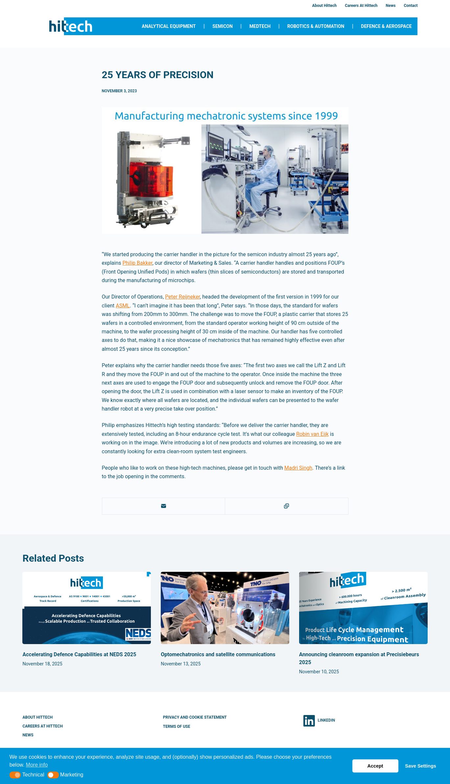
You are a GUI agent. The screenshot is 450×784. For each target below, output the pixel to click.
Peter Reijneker (182, 297)
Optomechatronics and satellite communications (218, 654)
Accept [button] (375, 766)
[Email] (163, 506)
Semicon (222, 26)
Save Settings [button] (420, 766)
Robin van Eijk (312, 434)
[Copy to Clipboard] (286, 506)
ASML (123, 305)
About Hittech (324, 5)
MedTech (260, 26)
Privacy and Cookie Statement (195, 717)
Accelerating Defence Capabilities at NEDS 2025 (79, 654)
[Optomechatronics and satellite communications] (225, 608)
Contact (410, 5)
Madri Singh (298, 468)
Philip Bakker (137, 263)
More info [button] (37, 765)
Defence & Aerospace (386, 26)
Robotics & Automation (315, 26)
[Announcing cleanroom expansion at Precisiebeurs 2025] (363, 608)
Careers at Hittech (361, 5)
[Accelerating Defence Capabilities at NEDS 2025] (86, 608)
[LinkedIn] (319, 721)
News (390, 5)
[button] (15, 775)
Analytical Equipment (169, 26)
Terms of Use (176, 726)
